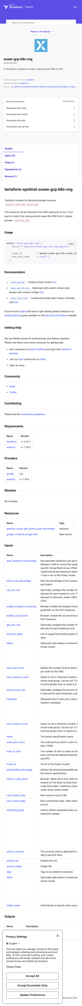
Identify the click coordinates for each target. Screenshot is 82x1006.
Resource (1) (11, 176)
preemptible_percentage (19, 769)
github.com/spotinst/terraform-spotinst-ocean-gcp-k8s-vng (38, 87)
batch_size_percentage (19, 580)
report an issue (69, 87)
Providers (11, 458)
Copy (71, 244)
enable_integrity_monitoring (21, 606)
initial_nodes (13, 905)
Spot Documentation (56, 315)
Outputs (10, 916)
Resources (12, 513)
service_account (15, 851)
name (10, 736)
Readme (9, 148)
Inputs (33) (10, 155)
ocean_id (11, 764)
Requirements (14, 426)
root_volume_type (16, 800)
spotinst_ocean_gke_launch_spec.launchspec (31, 528)
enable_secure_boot (17, 615)
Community (12, 376)
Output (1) (9, 162)
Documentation (15, 272)
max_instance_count (18, 677)
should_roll (12, 860)
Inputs (9, 545)
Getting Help (13, 327)
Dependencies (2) (13, 169)
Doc (54, 282)
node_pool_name (16, 742)
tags (9, 871)
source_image (14, 866)
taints (10, 877)
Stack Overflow (37, 349)
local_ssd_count (15, 667)
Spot (23, 311)
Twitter (13, 392)
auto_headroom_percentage (21, 560)
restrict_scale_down (17, 779)
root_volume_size (16, 795)
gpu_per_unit (13, 624)
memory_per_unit (16, 689)
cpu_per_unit (13, 590)
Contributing (13, 403)
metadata (12, 699)
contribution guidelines (33, 414)
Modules (10, 490)
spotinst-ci (24, 83)
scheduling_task (15, 810)
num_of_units (14, 751)
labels (10, 643)
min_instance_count (17, 723)
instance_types (15, 634)
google (10, 473)
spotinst (31, 80)
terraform (12, 441)
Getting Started (13, 315)
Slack (43, 359)
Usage (9, 232)
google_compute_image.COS (22, 534)
